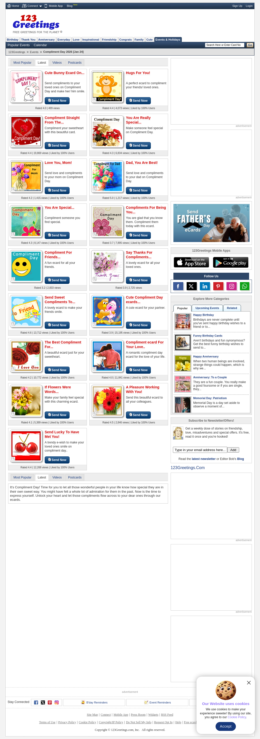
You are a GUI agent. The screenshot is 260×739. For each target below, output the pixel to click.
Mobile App (56, 5)
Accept (226, 726)
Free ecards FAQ (194, 722)
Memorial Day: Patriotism (210, 398)
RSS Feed (167, 714)
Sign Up (237, 5)
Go (250, 44)
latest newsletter (204, 459)
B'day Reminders (94, 702)
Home (15, 5)
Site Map (92, 714)
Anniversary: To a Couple (210, 377)
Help (178, 722)
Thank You (28, 39)
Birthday (12, 39)
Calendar (40, 45)
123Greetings (16, 52)
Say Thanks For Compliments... (139, 254)
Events (34, 52)
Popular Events (19, 45)
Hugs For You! (138, 73)
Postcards (75, 62)
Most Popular (22, 62)
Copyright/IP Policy (111, 722)
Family (139, 39)
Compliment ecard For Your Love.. (145, 344)
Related (232, 308)
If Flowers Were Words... (58, 389)
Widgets (153, 714)
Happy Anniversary (206, 356)
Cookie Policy (87, 722)
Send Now (57, 100)
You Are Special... (59, 207)
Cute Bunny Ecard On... (64, 73)
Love (76, 39)
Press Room (138, 714)
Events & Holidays (167, 39)
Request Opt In (163, 722)
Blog (69, 5)
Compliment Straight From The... (62, 120)
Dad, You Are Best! (142, 163)
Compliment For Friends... (58, 254)
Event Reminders (157, 702)
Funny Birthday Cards (207, 335)
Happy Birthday (203, 314)
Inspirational (90, 39)
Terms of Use (47, 722)
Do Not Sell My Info (138, 722)
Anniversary (46, 39)
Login (249, 5)
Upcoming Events (207, 308)
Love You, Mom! (58, 163)
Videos (56, 62)
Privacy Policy (67, 722)
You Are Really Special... (138, 120)
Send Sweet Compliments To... (60, 299)
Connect (32, 5)
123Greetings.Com (188, 468)
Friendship (109, 39)
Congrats (125, 39)
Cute (149, 39)
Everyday (63, 39)
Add (233, 450)
